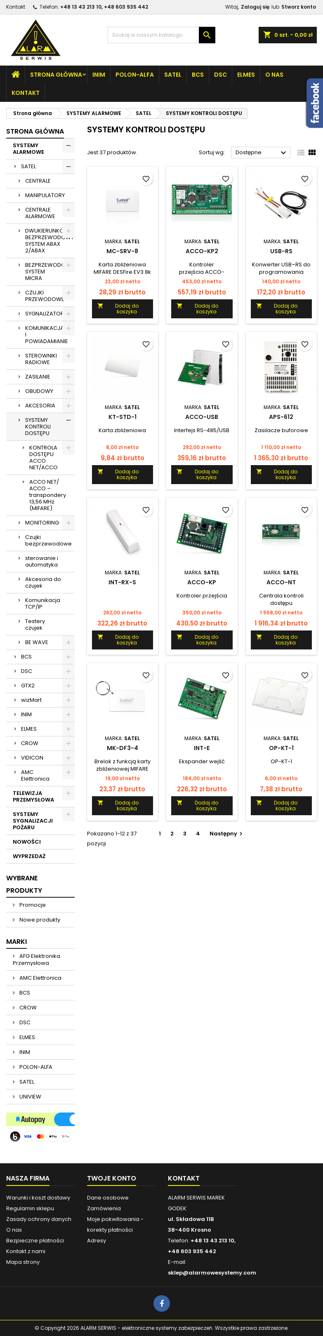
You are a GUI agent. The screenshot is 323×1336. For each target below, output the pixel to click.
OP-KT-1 (281, 748)
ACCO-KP (201, 582)
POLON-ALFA (135, 75)
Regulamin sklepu (30, 1208)
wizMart (31, 700)
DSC (220, 75)
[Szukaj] (161, 35)
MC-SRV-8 (122, 251)
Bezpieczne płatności (35, 1240)
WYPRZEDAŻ (29, 856)
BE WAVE (36, 642)
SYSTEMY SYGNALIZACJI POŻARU (33, 820)
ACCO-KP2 (202, 251)
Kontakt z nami (25, 1251)
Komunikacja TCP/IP (42, 603)
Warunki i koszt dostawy (38, 1198)
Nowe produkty (39, 920)
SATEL (173, 75)
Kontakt (15, 6)
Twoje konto (111, 1178)
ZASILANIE (37, 377)
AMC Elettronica (35, 775)
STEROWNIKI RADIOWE (41, 359)
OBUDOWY (39, 391)
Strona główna (56, 75)
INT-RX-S (122, 582)
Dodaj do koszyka (118, 308)
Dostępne (262, 153)
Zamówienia (104, 1208)
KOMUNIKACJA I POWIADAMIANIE (46, 334)
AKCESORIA (40, 405)
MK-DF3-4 (122, 748)
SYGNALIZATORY (46, 314)
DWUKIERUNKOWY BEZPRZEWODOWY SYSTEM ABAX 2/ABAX (49, 240)
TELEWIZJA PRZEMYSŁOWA (33, 796)
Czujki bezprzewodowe (48, 540)
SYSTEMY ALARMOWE (28, 148)
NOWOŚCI (27, 842)
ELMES (246, 75)
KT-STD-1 (122, 417)
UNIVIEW (29, 1097)
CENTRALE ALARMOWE (40, 213)
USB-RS (281, 251)
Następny (227, 833)
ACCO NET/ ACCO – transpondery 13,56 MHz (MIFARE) (47, 495)
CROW (29, 743)
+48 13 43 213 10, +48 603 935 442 (104, 6)
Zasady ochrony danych (38, 1219)
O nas (274, 75)
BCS (198, 75)
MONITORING (42, 523)
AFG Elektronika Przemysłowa (36, 959)
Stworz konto (298, 6)
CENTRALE (38, 181)
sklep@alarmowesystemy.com (212, 1273)
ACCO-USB (201, 417)
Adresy (96, 1240)
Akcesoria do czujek (43, 582)
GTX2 (28, 685)
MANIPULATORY (45, 195)
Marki (16, 941)
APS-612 (281, 417)
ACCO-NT (281, 582)
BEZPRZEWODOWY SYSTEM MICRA (49, 271)
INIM (98, 75)
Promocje (32, 905)
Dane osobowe (108, 1198)
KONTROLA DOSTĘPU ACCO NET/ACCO (43, 457)
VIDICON (32, 758)
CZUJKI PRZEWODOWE (44, 296)
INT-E (202, 748)
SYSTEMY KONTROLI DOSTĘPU (38, 426)
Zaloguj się (255, 6)
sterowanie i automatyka (41, 561)
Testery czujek (35, 624)
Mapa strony (23, 1262)
